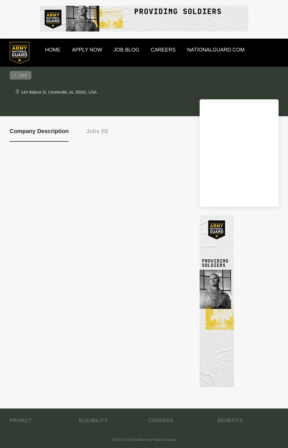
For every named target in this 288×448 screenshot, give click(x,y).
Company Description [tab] (39, 131)
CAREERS (160, 420)
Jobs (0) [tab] (97, 131)
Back (23, 75)
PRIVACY (21, 420)
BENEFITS (230, 420)
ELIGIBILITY (93, 420)
